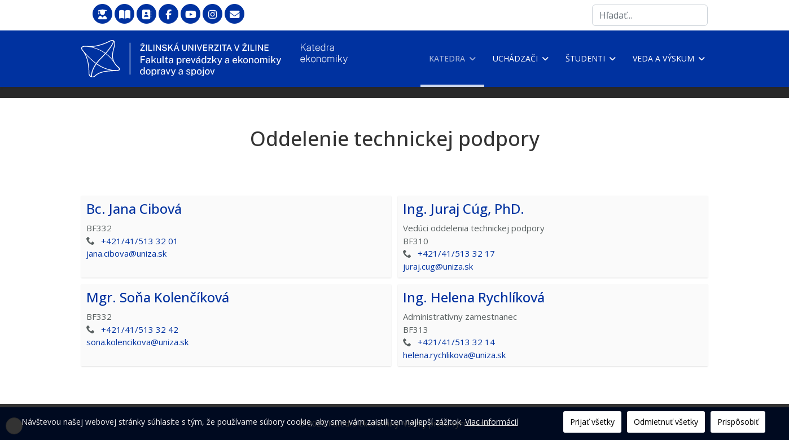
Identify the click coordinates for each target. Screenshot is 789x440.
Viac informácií (491, 421)
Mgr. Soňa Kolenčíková (157, 297)
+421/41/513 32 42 (139, 329)
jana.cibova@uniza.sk (126, 253)
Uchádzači (515, 58)
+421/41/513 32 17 (456, 253)
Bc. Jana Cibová (134, 208)
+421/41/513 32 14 (456, 341)
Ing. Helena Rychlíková (474, 297)
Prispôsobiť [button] (738, 421)
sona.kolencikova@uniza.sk (137, 341)
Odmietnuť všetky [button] (666, 421)
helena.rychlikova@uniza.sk (454, 354)
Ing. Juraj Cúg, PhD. (463, 208)
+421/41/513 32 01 (139, 241)
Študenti (585, 58)
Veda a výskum (663, 58)
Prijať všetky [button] (592, 421)
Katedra (447, 58)
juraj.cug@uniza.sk (438, 266)
